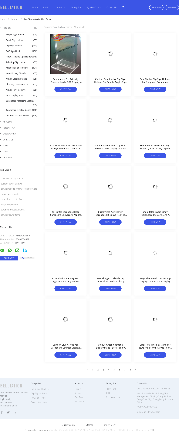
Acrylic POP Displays (21, 90)
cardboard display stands (13, 209)
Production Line (113, 397)
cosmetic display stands (12, 178)
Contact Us (112, 7)
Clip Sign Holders (21, 45)
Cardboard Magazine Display (21, 102)
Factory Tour (76, 7)
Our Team (79, 397)
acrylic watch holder (10, 194)
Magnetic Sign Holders (21, 68)
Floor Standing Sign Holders (21, 57)
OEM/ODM (111, 388)
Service (78, 393)
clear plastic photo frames (13, 199)
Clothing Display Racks (21, 84)
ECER (152, 430)
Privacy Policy (109, 425)
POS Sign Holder (21, 51)
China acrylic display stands (37, 430)
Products (47, 7)
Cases (6, 151)
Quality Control (94, 7)
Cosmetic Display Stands (21, 115)
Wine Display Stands (21, 73)
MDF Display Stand (21, 95)
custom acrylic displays (11, 183)
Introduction (80, 401)
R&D (108, 393)
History (78, 388)
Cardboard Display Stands (21, 110)
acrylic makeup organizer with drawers (19, 188)
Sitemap (89, 425)
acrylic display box (9, 204)
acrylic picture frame (10, 214)
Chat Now (156, 7)
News (5, 145)
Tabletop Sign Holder (21, 62)
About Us (61, 7)
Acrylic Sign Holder (21, 34)
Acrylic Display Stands (21, 79)
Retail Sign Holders (21, 40)
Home (35, 7)
